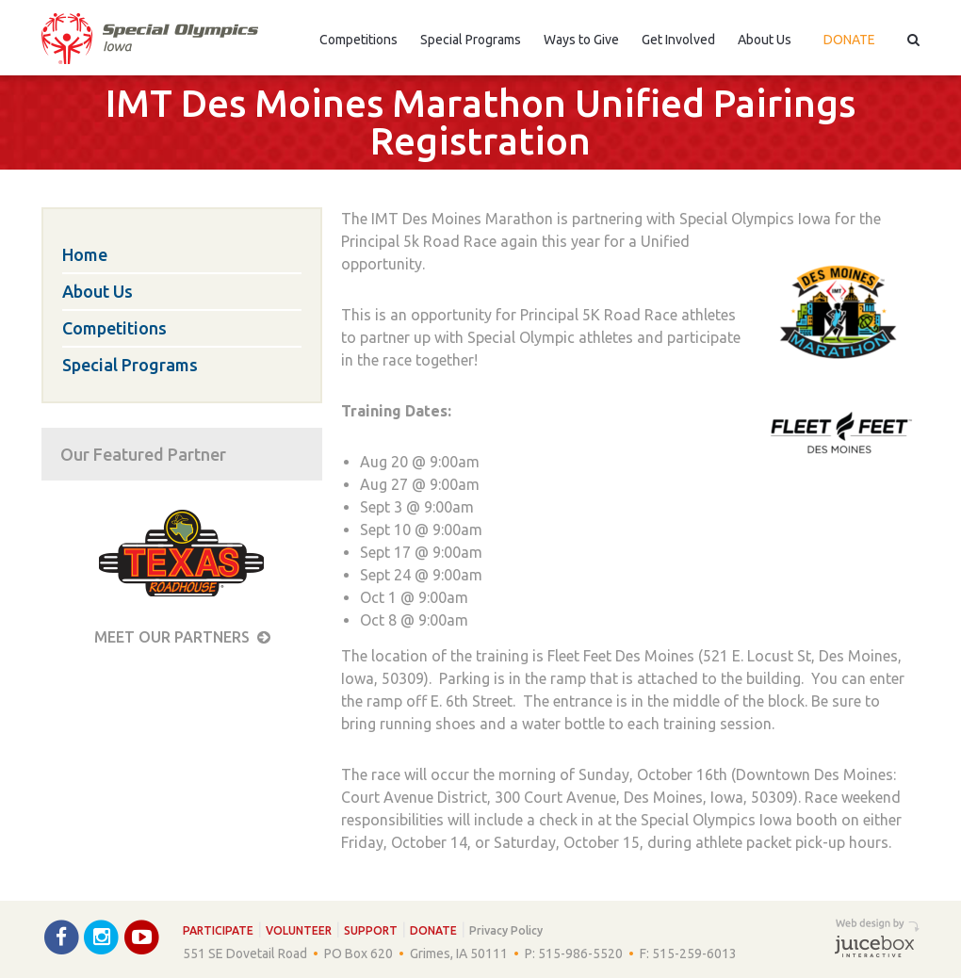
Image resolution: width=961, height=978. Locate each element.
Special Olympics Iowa (149, 38)
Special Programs (470, 39)
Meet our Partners (182, 636)
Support (371, 930)
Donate (849, 39)
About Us (764, 39)
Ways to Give (581, 39)
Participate (218, 930)
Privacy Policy (506, 930)
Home (84, 254)
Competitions (358, 39)
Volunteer (299, 930)
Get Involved (678, 39)
